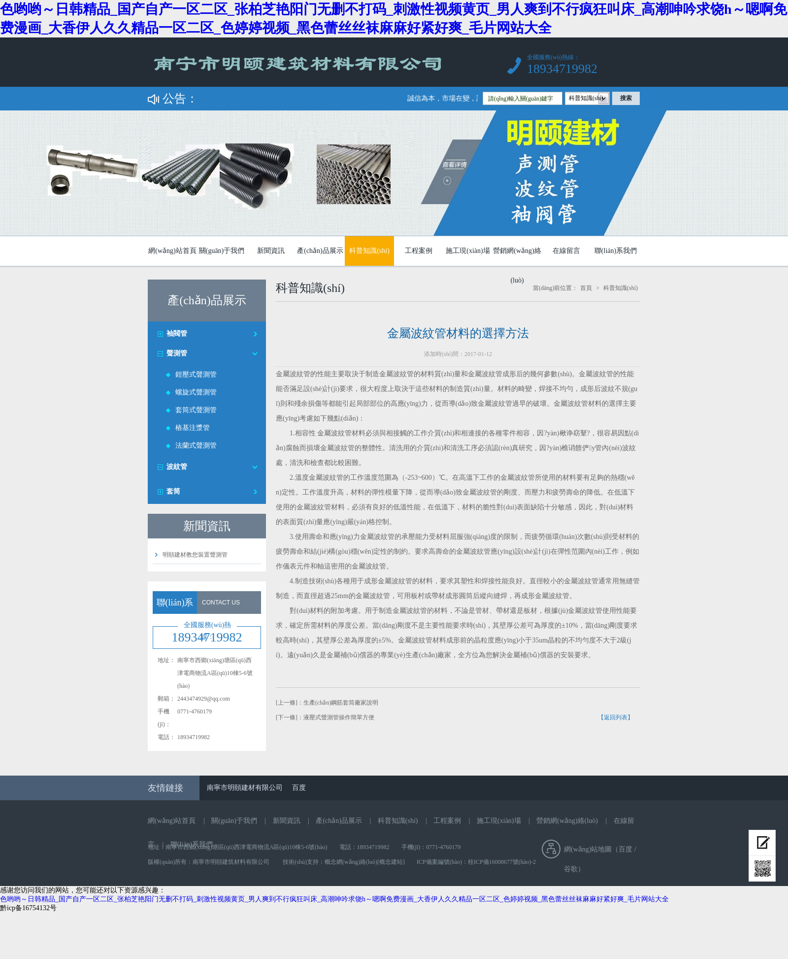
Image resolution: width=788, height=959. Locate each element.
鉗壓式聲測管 (196, 374)
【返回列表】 (615, 717)
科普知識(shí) (369, 250)
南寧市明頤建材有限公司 (245, 787)
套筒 (173, 491)
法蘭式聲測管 (196, 445)
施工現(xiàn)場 (468, 250)
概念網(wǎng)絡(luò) (351, 861)
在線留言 (566, 250)
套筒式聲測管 (196, 410)
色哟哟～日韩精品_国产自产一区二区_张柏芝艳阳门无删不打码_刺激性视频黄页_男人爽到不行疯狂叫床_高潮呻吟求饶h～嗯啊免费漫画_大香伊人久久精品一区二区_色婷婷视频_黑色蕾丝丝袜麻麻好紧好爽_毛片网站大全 (334, 899)
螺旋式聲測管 (196, 392)
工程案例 (418, 250)
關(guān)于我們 (222, 250)
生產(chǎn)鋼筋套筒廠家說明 (340, 702)
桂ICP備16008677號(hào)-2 (502, 861)
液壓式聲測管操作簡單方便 (338, 717)
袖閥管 (176, 333)
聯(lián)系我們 (615, 250)
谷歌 (571, 869)
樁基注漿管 (192, 427)
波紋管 (176, 466)
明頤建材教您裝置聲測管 (195, 554)
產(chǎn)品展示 (320, 250)
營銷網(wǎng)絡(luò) (517, 255)
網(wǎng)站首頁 (172, 250)
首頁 (586, 287)
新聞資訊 (271, 250)
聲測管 (176, 353)
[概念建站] (391, 861)
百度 (299, 787)
